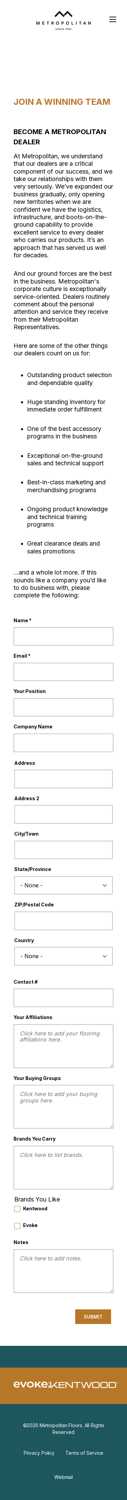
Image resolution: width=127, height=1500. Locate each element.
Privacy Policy (39, 1453)
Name (21, 620)
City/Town (26, 834)
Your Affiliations (33, 1017)
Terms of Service (84, 1453)
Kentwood (35, 1208)
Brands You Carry (35, 1139)
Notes (21, 1242)
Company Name (33, 726)
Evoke (30, 1225)
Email (20, 656)
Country (24, 940)
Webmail (63, 1477)
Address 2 (26, 798)
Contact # (26, 982)
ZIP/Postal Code (34, 904)
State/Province (32, 869)
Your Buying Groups (37, 1078)
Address (24, 763)
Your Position (30, 691)
